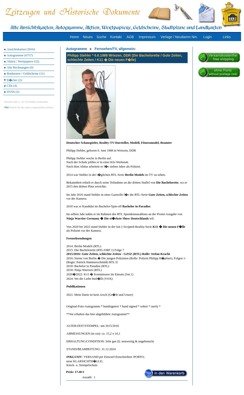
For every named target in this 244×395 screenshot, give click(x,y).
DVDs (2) (13, 91)
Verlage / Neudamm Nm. (179, 37)
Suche (101, 37)
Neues (88, 37)
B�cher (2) (14, 80)
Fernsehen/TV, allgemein (114, 49)
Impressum (147, 37)
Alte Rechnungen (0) (20, 67)
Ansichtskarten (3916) (21, 49)
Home (74, 37)
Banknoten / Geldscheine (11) (25, 73)
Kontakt (116, 37)
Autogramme (76, 49)
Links (227, 37)
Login (207, 37)
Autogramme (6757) (20, 55)
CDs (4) (12, 85)
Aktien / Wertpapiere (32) (23, 61)
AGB (130, 37)
